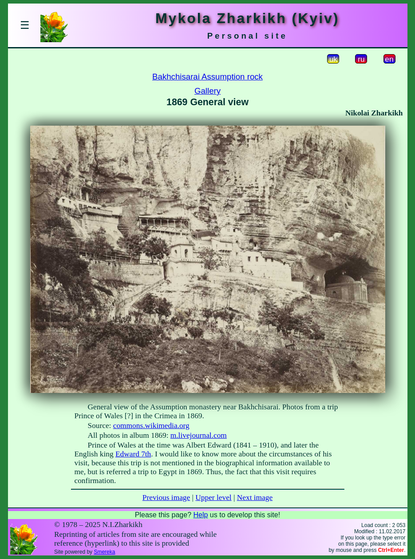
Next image (255, 497)
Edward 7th (133, 454)
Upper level (213, 497)
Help (200, 515)
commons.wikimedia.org (151, 425)
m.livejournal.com (198, 435)
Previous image (166, 497)
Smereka (104, 552)
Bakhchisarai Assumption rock (207, 76)
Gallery (207, 90)
